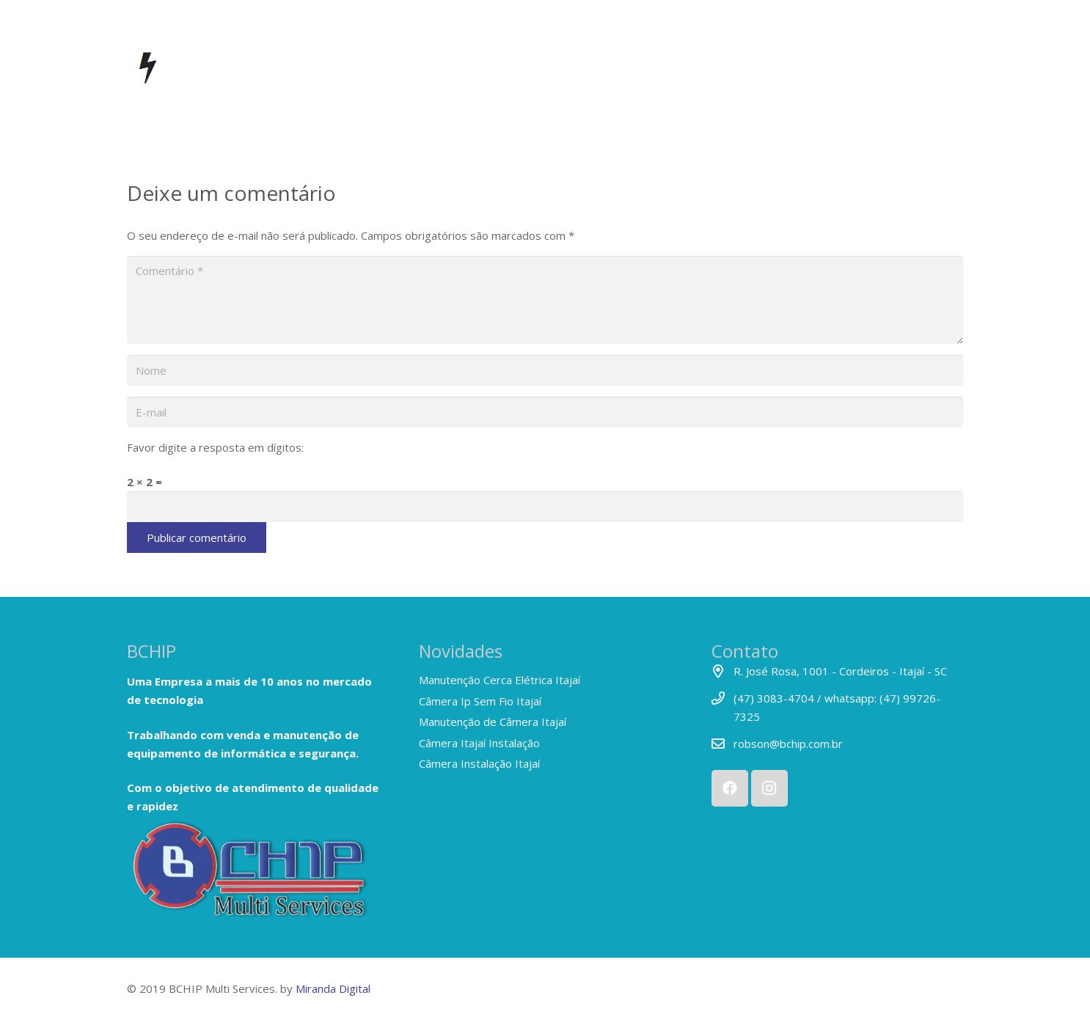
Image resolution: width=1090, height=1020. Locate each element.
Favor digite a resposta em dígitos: (215, 447)
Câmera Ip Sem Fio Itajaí (480, 701)
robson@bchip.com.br (788, 743)
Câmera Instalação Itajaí (479, 763)
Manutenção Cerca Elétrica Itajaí (499, 679)
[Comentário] (545, 300)
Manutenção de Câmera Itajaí (492, 721)
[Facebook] (730, 788)
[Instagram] (769, 788)
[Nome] (545, 370)
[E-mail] (545, 412)
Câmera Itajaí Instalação (479, 742)
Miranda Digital (333, 988)
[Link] (252, 874)
